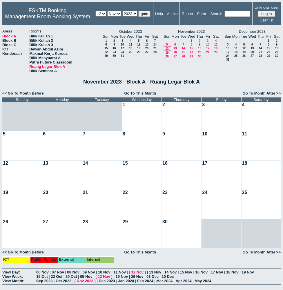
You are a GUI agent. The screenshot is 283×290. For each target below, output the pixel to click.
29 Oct (71, 276)
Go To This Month (140, 93)
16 (114, 48)
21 (155, 48)
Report (187, 14)
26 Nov (137, 276)
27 (146, 52)
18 (130, 48)
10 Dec (168, 276)
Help (159, 14)
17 (122, 48)
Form (201, 14)
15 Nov (186, 272)
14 (155, 44)
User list (266, 20)
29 (106, 55)
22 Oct (56, 276)
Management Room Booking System (47, 16)
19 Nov (248, 272)
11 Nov (119, 272)
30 (114, 55)
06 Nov (42, 272)
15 (106, 48)
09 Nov (89, 272)
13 (146, 44)
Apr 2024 (183, 281)
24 (122, 52)
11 (130, 44)
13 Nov (155, 272)
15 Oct (42, 276)
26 (138, 52)
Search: (217, 14)
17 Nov (217, 272)
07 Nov (58, 272)
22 (106, 52)
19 (138, 48)
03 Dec (152, 276)
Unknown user (267, 7)
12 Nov (137, 272)
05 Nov (86, 276)
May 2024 (203, 281)
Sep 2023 (44, 281)
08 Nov (73, 272)
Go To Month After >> (262, 93)
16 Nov (201, 272)
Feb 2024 (145, 281)
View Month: (13, 281)
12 (138, 44)
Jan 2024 (126, 281)
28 (155, 52)
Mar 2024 (164, 281)
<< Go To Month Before (23, 93)
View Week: (12, 276)
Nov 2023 (85, 281)
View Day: (11, 272)
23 (114, 52)
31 (122, 55)
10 (122, 44)
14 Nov (170, 272)
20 (146, 48)
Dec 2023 (107, 281)
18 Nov (232, 272)
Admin (172, 14)
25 (130, 52)
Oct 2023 (63, 281)
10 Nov (104, 272)
